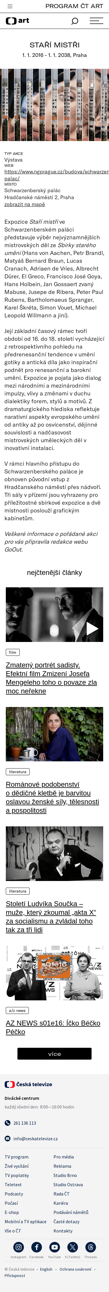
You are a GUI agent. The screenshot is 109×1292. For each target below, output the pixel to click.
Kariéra (60, 1203)
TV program (16, 1157)
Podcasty (14, 1194)
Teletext (13, 1184)
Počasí (11, 1203)
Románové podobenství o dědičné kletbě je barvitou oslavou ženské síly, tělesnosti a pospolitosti (52, 797)
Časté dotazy (66, 1221)
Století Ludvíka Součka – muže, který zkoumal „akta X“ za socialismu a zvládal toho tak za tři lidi (51, 917)
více (54, 1053)
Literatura (17, 771)
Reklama (62, 1166)
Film (13, 652)
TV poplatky (17, 1175)
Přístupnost (15, 1275)
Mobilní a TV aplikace (26, 1221)
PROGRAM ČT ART (74, 6)
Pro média (63, 1157)
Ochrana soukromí (75, 1269)
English (46, 1269)
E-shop (12, 1212)
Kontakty (62, 1231)
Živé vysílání (16, 1166)
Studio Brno (65, 1175)
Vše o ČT (13, 1231)
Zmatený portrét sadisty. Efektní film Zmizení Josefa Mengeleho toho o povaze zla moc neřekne (51, 678)
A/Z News (17, 1010)
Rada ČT (61, 1194)
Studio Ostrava (68, 1184)
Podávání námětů (70, 1212)
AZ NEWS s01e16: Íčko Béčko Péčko (53, 1027)
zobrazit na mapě (24, 204)
